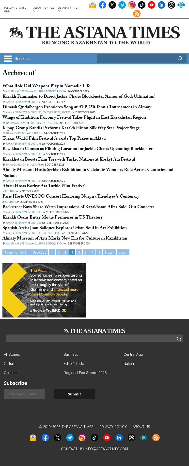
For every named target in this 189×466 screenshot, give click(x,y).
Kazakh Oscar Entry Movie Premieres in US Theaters (52, 218)
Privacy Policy (113, 427)
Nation (129, 363)
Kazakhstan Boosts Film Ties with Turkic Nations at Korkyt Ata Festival (68, 160)
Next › (109, 252)
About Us (141, 427)
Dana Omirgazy (16, 133)
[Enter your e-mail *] (24, 394)
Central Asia (133, 354)
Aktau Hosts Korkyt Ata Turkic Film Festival (44, 186)
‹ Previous (39, 252)
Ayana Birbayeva (16, 102)
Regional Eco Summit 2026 (85, 373)
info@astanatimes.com (106, 449)
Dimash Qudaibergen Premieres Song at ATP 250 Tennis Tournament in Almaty (76, 108)
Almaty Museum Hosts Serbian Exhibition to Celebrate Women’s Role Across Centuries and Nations (87, 173)
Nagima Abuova (16, 123)
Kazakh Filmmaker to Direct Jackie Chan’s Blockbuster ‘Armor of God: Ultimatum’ (78, 97)
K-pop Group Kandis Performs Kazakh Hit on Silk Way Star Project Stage (71, 128)
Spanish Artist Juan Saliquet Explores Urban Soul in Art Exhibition (65, 228)
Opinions (11, 373)
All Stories (12, 354)
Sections (22, 58)
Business (71, 354)
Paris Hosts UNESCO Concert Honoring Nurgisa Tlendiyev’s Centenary (70, 197)
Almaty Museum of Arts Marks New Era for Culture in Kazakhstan (65, 239)
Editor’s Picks (55, 91)
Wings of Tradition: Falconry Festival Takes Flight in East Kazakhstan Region (74, 118)
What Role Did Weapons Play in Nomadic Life (46, 87)
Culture (39, 91)
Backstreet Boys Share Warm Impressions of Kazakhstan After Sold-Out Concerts (78, 207)
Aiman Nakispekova (18, 91)
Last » (123, 252)
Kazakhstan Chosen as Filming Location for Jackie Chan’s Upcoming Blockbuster (77, 149)
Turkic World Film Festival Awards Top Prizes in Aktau (54, 139)
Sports (66, 112)
